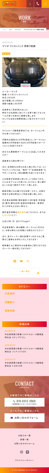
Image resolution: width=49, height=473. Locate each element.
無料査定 (22, 212)
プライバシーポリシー (24, 460)
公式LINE (7, 215)
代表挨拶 (10, 293)
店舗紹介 (10, 302)
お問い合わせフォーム (24, 443)
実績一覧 (24, 439)
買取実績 (6, 54)
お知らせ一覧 (24, 435)
